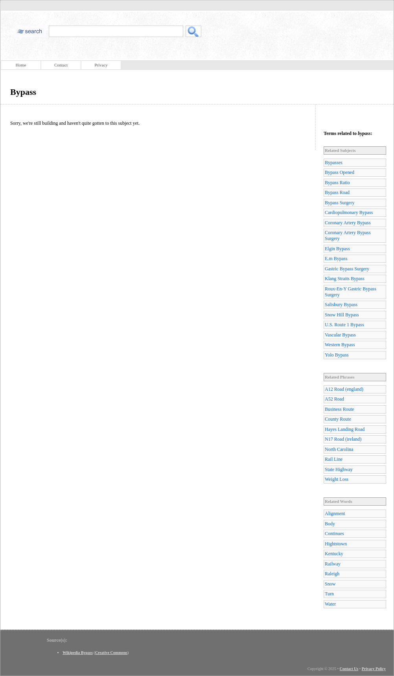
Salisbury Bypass (341, 304)
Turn (329, 594)
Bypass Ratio (337, 182)
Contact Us (349, 669)
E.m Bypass (336, 258)
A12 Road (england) (344, 389)
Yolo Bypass (336, 355)
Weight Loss (336, 479)
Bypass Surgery (339, 202)
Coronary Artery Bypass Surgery (348, 235)
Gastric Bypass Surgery (347, 269)
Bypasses (333, 162)
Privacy (101, 65)
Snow (330, 584)
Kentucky (334, 553)
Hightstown (336, 544)
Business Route (339, 409)
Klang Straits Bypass (345, 278)
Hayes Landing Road (345, 429)
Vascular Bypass (340, 335)
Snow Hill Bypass (342, 315)
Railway (333, 564)
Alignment (335, 513)
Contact (61, 65)
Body (330, 523)
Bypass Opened (339, 172)
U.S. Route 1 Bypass (344, 324)
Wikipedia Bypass (78, 652)
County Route (338, 419)
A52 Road (334, 399)
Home (21, 65)
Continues (334, 533)
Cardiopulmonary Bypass (349, 212)
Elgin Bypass (337, 248)
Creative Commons (111, 652)
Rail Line (333, 459)
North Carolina (339, 449)
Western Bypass (340, 344)
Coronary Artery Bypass (348, 222)
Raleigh (332, 573)
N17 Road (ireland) (343, 439)
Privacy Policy (374, 669)
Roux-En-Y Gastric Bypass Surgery (350, 291)
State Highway (339, 469)
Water (330, 604)
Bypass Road (337, 192)
